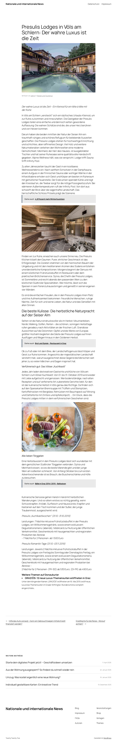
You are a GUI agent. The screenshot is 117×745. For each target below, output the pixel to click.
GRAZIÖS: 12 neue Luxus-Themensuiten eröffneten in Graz (57, 578)
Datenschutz (93, 4)
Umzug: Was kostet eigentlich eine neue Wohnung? (33, 677)
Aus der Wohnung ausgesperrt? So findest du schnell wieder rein (40, 670)
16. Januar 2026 (105, 677)
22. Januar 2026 (105, 670)
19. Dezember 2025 (104, 685)
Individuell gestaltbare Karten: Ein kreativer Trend (32, 684)
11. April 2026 (106, 662)
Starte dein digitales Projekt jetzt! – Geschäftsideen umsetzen (39, 662)
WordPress (107, 738)
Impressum (106, 4)
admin (33, 96)
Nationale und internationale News (25, 4)
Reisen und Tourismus (45, 96)
